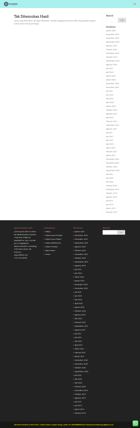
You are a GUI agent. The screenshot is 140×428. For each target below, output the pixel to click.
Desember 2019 (112, 189)
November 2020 (112, 163)
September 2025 (113, 42)
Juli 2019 (109, 201)
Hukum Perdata (51, 246)
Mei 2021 (109, 140)
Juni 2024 (109, 72)
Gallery (48, 231)
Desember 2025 (112, 34)
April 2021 (110, 144)
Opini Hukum (50, 250)
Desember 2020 (112, 159)
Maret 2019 (110, 208)
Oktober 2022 (111, 110)
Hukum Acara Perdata (53, 235)
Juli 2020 (109, 174)
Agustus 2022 (111, 114)
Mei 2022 (109, 117)
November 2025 (112, 38)
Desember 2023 (112, 83)
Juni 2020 (109, 178)
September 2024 (113, 61)
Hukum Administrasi (53, 243)
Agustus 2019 (111, 197)
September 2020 (113, 170)
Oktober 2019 (111, 193)
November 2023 (112, 87)
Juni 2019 (109, 204)
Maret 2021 (110, 148)
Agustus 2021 (111, 129)
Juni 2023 (109, 95)
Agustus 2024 (111, 64)
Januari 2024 (111, 79)
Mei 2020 (109, 182)
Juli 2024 (109, 68)
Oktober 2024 (111, 57)
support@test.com (21, 255)
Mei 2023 (109, 98)
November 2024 (112, 53)
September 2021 (113, 125)
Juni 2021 (109, 136)
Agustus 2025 (111, 45)
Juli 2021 (109, 132)
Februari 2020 (111, 185)
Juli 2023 (109, 91)
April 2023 (110, 102)
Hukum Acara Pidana (53, 239)
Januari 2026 (111, 30)
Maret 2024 (110, 76)
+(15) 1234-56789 (20, 258)
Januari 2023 (111, 106)
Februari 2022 (111, 121)
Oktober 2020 (111, 166)
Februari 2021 (111, 151)
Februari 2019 (111, 212)
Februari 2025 (111, 49)
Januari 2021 (111, 155)
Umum (47, 254)
